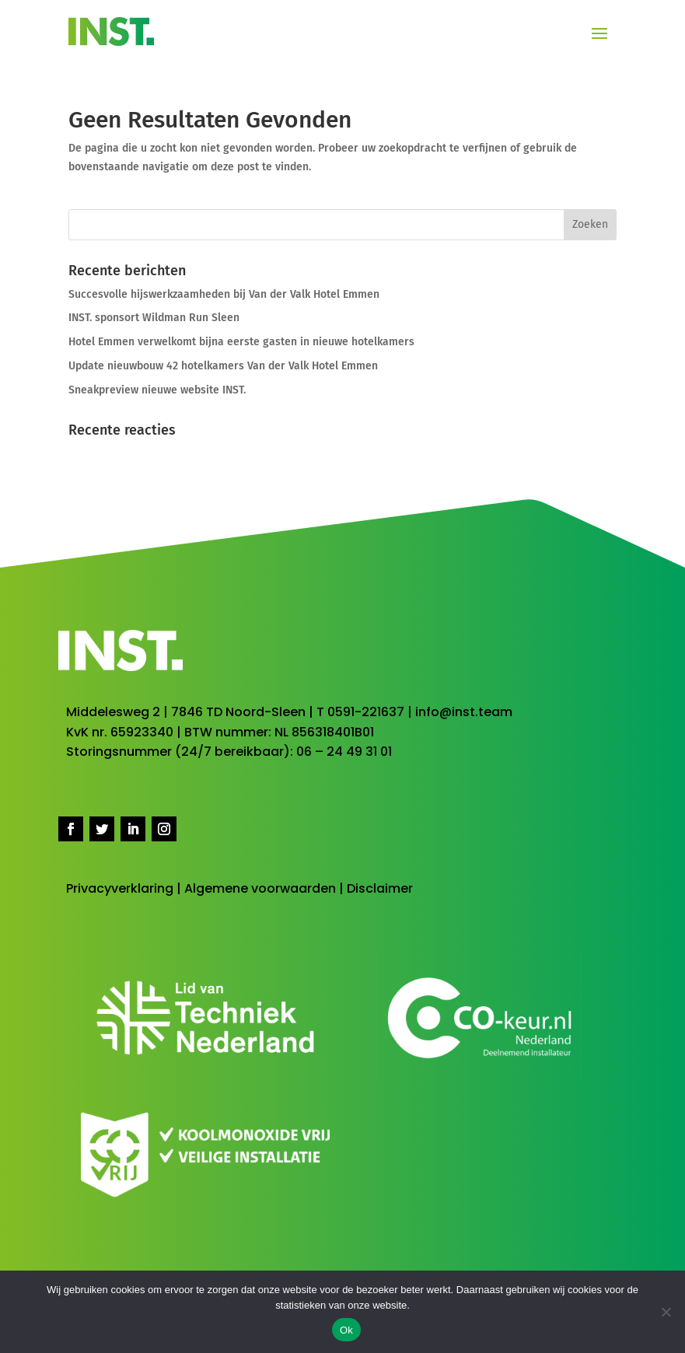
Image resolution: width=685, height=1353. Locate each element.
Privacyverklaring (119, 888)
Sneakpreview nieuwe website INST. (157, 390)
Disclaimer (380, 888)
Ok (346, 1330)
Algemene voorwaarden (260, 888)
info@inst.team (463, 712)
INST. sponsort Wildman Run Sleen (153, 317)
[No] (665, 1312)
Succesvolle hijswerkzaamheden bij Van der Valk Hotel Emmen (223, 294)
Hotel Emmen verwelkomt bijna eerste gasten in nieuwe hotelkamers (241, 341)
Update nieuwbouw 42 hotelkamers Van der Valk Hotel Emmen (223, 365)
